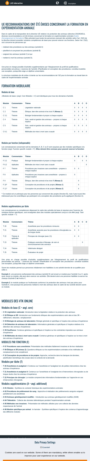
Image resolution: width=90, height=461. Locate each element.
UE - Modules (53, 446)
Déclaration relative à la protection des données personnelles (50, 452)
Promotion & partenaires (19, 443)
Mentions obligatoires (17, 452)
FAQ (11, 446)
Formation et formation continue (60, 443)
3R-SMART (52, 450)
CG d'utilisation (15, 450)
